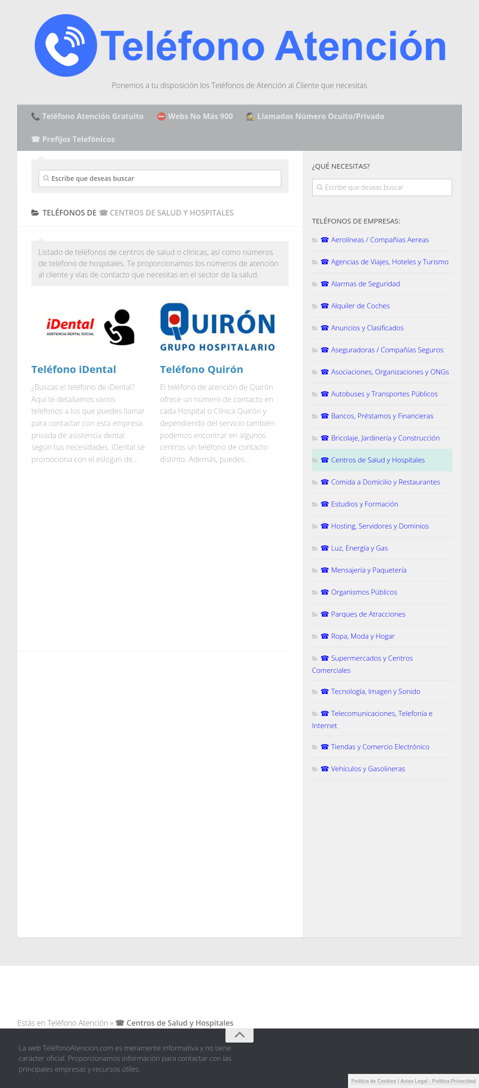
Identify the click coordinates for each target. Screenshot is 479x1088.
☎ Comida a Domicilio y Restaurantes (380, 481)
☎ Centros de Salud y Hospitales (372, 459)
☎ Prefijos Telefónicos (73, 139)
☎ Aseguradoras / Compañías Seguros (381, 349)
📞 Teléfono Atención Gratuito (87, 116)
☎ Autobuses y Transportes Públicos (379, 393)
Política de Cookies (373, 1081)
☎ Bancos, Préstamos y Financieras (377, 415)
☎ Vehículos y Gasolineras (362, 768)
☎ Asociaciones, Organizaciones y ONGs (384, 371)
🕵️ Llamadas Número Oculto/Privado (315, 116)
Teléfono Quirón (201, 369)
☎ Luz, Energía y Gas (354, 547)
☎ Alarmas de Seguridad (360, 283)
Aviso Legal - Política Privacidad (438, 1081)
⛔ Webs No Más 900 (195, 116)
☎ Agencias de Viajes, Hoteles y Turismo (384, 261)
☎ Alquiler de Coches (355, 305)
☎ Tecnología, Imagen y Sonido (370, 691)
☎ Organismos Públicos (358, 591)
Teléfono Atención (77, 1023)
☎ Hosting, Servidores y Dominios (374, 525)
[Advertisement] (110, 563)
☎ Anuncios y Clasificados (362, 327)
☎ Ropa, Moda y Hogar (357, 636)
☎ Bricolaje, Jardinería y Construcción (380, 437)
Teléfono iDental (73, 369)
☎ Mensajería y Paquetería (363, 569)
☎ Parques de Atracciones (363, 614)
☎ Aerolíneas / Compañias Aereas (374, 239)
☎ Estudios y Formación (359, 503)
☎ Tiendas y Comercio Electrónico (374, 746)
